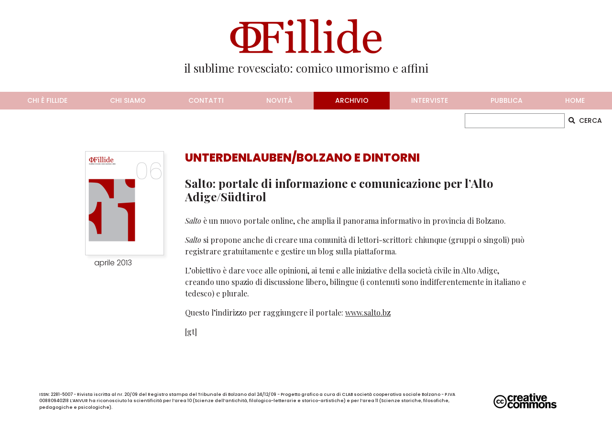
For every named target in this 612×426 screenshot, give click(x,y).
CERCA (585, 120)
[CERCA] (515, 120)
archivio (352, 100)
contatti (206, 100)
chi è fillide (47, 100)
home (575, 100)
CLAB (347, 394)
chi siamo (128, 100)
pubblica (507, 100)
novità (279, 100)
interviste (429, 100)
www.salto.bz (368, 312)
